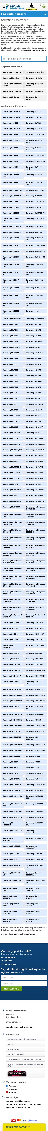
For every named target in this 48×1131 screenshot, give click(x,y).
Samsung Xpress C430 (12, 881)
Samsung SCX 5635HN (35, 726)
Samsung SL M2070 (34, 804)
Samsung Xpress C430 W (35, 882)
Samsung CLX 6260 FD (11, 258)
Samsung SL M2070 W (12, 811)
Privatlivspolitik (16, 1054)
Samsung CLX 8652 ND (11, 296)
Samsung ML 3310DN (12, 467)
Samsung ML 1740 (10, 376)
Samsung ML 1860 (33, 381)
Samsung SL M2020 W (12, 796)
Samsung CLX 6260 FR (35, 257)
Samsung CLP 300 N (11, 112)
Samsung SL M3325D (12, 846)
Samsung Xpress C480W (33, 897)
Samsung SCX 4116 (11, 659)
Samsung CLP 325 (10, 123)
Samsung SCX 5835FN (35, 745)
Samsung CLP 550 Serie (33, 149)
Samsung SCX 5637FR (12, 737)
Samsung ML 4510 (10, 484)
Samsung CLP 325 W (11, 129)
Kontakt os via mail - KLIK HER (19, 1027)
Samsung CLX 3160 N (35, 201)
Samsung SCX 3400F (35, 634)
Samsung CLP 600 (10, 155)
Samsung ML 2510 (33, 421)
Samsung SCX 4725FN (12, 695)
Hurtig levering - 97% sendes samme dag (25, 1065)
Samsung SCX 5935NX (35, 750)
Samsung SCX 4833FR (12, 720)
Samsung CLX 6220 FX (35, 245)
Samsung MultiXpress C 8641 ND (12, 516)
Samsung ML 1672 (10, 370)
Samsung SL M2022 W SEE (12, 805)
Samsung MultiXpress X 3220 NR (35, 570)
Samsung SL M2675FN (12, 817)
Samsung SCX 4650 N (35, 676)
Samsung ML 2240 (34, 410)
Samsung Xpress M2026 (33, 913)
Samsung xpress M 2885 (11, 905)
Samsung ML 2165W (34, 404)
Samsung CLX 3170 (11, 207)
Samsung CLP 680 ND (12, 190)
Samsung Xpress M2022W (10, 913)
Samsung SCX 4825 (11, 706)
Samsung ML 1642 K (34, 353)
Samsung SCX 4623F (11, 670)
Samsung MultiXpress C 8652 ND (12, 531)
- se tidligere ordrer (18, 1101)
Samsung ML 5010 (33, 484)
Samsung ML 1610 (33, 330)
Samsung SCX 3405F (35, 640)
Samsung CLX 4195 (34, 232)
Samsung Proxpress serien (34, 85)
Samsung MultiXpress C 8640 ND (35, 508)
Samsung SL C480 (34, 779)
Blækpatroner (29, 50)
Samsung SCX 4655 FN (34, 683)
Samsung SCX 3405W (35, 645)
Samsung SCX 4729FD (12, 701)
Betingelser (13, 1049)
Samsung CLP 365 (10, 134)
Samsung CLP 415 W (11, 140)
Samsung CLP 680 (10, 182)
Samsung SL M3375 (11, 854)
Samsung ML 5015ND (35, 490)
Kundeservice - (22, 1039)
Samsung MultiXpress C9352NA (12, 546)
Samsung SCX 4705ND (12, 689)
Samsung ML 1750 (33, 376)
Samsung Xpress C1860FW (33, 874)
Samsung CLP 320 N (34, 117)
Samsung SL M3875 (11, 859)
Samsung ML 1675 (33, 370)
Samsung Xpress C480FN (33, 889)
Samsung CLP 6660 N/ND (11, 176)
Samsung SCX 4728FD (35, 695)
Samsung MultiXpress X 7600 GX (35, 593)
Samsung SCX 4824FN (35, 701)
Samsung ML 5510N (34, 495)
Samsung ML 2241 (33, 416)
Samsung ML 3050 (11, 461)
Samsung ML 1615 (10, 336)
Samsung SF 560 (33, 756)
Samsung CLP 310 (33, 112)
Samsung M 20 (32, 311)
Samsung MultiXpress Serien (12, 85)
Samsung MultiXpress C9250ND (35, 531)
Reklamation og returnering (18, 1107)
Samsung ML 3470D (34, 467)
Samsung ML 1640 (34, 341)
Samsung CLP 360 (34, 129)
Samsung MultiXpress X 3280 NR (12, 577)
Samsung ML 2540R (11, 433)
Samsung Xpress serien (33, 98)
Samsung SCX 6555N (11, 756)
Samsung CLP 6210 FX (35, 161)
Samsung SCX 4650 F (12, 676)
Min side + (31, 6)
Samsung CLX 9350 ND (34, 304)
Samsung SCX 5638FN (12, 745)
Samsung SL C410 (33, 768)
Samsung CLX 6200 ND (34, 239)
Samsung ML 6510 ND (35, 501)
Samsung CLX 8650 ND (11, 289)
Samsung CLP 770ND (35, 190)
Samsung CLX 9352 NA (11, 312)
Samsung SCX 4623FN (35, 670)
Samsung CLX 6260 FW (11, 266)
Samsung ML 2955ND (35, 455)
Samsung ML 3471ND (35, 473)
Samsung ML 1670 (33, 364)
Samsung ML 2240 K (11, 416)
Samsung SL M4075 (11, 865)
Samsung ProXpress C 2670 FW (35, 616)
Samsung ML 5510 (10, 495)
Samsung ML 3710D (11, 478)
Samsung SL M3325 (34, 838)
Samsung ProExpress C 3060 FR (12, 608)
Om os (10, 1044)
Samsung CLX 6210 (11, 245)
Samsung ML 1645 (10, 359)
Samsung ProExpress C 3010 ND (35, 600)
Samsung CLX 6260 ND (34, 266)
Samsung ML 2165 (10, 404)
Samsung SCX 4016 (11, 653)
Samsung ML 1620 (33, 336)
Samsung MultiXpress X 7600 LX (12, 600)
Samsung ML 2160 (10, 398)
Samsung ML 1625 (10, 341)
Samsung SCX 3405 (11, 640)
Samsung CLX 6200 (11, 238)
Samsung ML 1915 (10, 393)
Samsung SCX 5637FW (32, 738)
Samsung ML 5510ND (12, 501)
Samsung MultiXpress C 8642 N (35, 516)
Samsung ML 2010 (33, 393)
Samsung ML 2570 (10, 438)
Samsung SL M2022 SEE (34, 797)
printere (42, 50)
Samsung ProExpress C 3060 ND (35, 608)
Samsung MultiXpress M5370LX (35, 554)
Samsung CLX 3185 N (35, 219)
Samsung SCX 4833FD (35, 714)
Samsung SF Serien (34, 91)
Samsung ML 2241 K (11, 421)
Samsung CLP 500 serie (34, 141)
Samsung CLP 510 (10, 148)
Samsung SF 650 (33, 762)
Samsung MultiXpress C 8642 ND (12, 523)
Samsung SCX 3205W (35, 628)
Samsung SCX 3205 (11, 628)
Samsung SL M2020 (34, 790)
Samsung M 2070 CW (12, 319)
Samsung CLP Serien (12, 72)
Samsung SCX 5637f (11, 731)
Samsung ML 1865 (10, 387)
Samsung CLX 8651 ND (35, 288)
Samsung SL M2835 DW (34, 824)
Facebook (11, 1086)
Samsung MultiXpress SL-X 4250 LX (35, 562)
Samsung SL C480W (11, 790)
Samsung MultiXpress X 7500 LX (12, 593)
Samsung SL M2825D (35, 817)
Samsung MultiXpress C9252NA (12, 539)
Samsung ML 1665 (10, 364)
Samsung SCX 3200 (34, 623)
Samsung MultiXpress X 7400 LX (12, 585)
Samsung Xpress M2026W (10, 920)
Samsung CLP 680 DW (34, 183)
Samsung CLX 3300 (34, 226)
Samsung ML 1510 (10, 330)
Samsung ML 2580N (34, 438)
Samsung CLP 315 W (11, 117)
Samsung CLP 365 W (35, 134)
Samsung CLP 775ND (12, 196)
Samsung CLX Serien (35, 72)
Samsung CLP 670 (34, 175)
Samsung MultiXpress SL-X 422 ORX (12, 562)
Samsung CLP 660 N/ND (34, 168)
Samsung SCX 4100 (34, 653)
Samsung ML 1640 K (11, 347)
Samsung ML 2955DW (12, 455)
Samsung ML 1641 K (11, 353)
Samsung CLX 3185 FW (11, 220)
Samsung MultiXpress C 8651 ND (35, 523)
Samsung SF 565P (10, 762)
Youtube (11, 1092)
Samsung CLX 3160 (11, 201)
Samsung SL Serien (11, 97)
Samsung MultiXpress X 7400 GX (35, 577)
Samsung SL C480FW (35, 785)
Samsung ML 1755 (10, 381)
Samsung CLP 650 (10, 167)
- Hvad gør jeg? (23, 1104)
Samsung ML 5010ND (12, 490)
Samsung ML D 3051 (11, 507)
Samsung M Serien (11, 78)
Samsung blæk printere (24, 934)
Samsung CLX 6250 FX (35, 251)
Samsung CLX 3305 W (12, 232)
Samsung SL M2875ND (8, 839)
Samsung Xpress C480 (10, 889)
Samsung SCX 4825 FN (34, 707)
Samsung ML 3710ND (35, 478)
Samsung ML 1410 (10, 324)
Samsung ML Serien (34, 78)
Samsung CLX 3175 (34, 207)
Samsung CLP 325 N (34, 123)
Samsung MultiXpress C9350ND (35, 539)
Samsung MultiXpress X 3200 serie (12, 570)
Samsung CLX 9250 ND (34, 296)
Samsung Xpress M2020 (33, 905)
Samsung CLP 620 (10, 161)
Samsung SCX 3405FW (9, 646)
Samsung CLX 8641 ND (11, 281)
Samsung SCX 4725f (34, 689)
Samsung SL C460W (11, 779)
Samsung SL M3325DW (31, 847)
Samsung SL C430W (34, 773)
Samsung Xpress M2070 (33, 920)
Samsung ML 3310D (34, 461)
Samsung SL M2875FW (31, 832)
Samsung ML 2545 (34, 433)
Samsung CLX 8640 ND (34, 273)
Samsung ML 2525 (10, 427)
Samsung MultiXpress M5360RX (12, 554)
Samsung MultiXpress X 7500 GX (35, 585)
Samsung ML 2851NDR (35, 444)
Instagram (11, 1089)
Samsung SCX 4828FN (12, 714)
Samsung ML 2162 (33, 398)
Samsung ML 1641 (33, 347)
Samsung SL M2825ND (8, 824)
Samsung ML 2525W (34, 427)
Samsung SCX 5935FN (12, 750)
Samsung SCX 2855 (11, 623)
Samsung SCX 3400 (11, 634)
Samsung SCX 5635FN (12, 726)
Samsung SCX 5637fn (35, 731)
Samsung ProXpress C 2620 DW (12, 616)
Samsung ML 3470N (11, 473)
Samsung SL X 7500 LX (34, 866)
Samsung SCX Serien (12, 91)
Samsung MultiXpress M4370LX (35, 546)
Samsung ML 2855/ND (12, 450)
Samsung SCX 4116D (34, 659)
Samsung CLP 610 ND (35, 155)
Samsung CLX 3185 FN (35, 213)
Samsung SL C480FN (12, 785)
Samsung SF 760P (10, 768)
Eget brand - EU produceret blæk (24, 1059)
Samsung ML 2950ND (35, 450)
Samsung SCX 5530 (34, 720)
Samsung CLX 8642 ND (34, 281)
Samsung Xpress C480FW (10, 897)
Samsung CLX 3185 (11, 213)
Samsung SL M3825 (34, 854)
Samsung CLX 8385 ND (11, 273)
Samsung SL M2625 (34, 811)
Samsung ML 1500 (33, 324)
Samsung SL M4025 (34, 859)
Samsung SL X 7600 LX (11, 874)
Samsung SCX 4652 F (12, 682)
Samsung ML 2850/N (11, 444)
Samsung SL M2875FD (12, 831)
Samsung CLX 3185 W (12, 226)
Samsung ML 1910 (33, 387)
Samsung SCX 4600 (34, 664)
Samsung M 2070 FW (35, 319)
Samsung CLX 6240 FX (12, 251)
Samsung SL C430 (10, 773)
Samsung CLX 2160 (34, 196)
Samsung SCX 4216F (11, 664)
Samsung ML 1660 (33, 359)
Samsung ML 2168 (10, 410)
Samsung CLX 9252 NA (11, 304)
